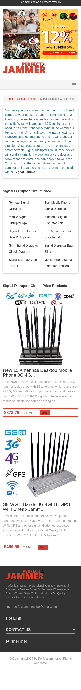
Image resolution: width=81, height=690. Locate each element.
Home (9, 98)
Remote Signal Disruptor (19, 205)
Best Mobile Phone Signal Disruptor (57, 205)
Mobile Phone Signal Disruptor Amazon (58, 263)
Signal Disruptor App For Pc (23, 263)
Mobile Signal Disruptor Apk (18, 220)
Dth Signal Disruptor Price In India (58, 234)
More (45, 413)
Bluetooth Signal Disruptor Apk (55, 220)
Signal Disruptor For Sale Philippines (22, 234)
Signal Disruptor (26, 98)
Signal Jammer (26, 172)
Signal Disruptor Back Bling (59, 248)
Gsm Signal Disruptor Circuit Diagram (23, 248)
